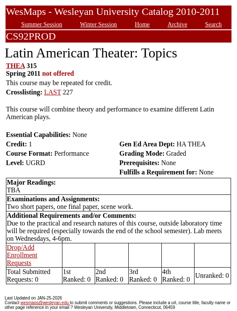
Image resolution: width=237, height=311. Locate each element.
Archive (177, 24)
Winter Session (98, 24)
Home (142, 24)
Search (213, 24)
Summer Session (41, 24)
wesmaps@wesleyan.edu (45, 302)
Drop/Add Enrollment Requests (22, 255)
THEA (15, 65)
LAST (52, 92)
